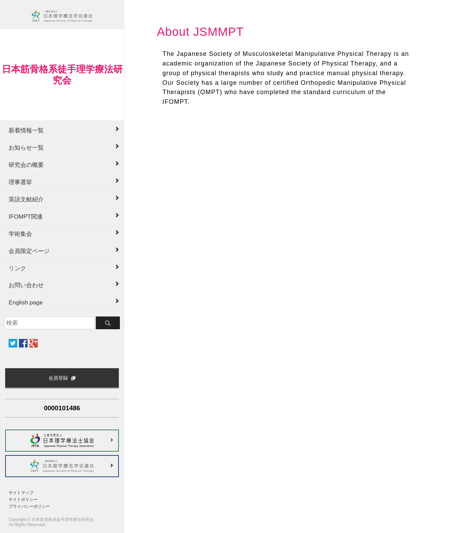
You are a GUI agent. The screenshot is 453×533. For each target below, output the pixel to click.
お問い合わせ (26, 285)
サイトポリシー (23, 499)
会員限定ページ (29, 251)
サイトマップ (21, 492)
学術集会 (20, 233)
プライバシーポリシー (29, 506)
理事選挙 (20, 182)
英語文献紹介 (26, 199)
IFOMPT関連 (26, 216)
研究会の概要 (26, 164)
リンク (17, 268)
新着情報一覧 (26, 130)
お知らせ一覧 (26, 147)
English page (26, 302)
